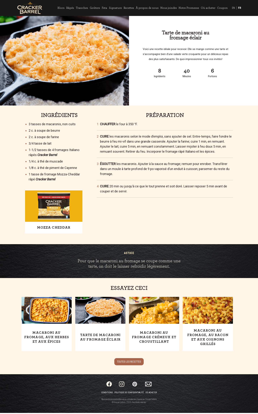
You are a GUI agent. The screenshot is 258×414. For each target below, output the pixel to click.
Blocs (59, 8)
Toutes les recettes (129, 362)
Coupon (221, 8)
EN (232, 8)
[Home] (31, 8)
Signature (114, 8)
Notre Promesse (188, 8)
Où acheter (207, 8)
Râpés (69, 8)
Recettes (128, 8)
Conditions (107, 393)
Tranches (81, 8)
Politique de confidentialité (129, 393)
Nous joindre (167, 8)
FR (238, 8)
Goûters (94, 8)
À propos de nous (146, 8)
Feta (103, 8)
